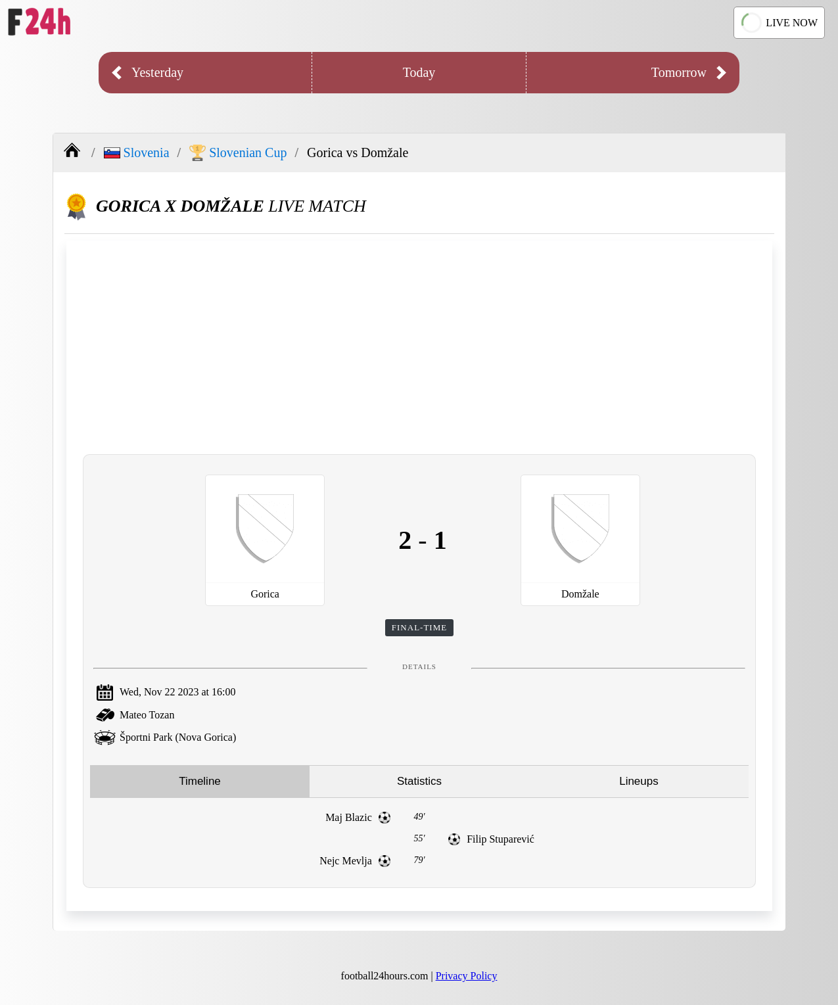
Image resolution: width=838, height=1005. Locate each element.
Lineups (639, 781)
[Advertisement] (419, 346)
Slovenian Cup (238, 153)
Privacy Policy (467, 975)
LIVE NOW (779, 22)
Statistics (419, 781)
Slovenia (137, 152)
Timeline (200, 781)
